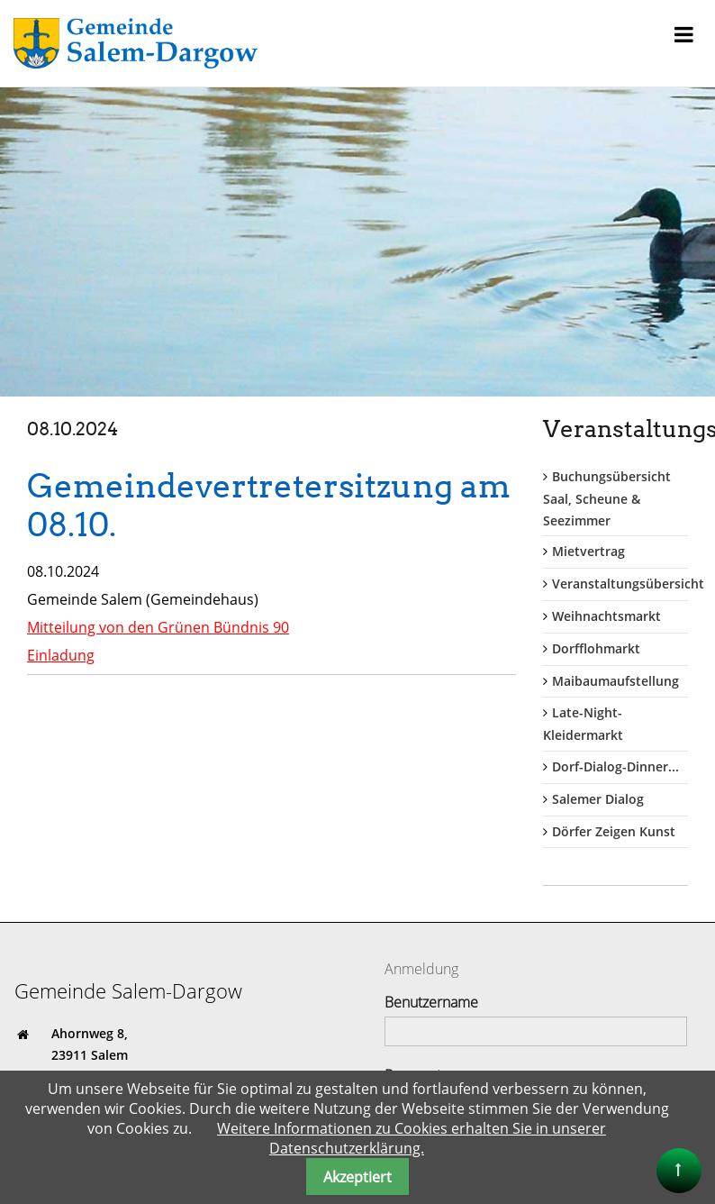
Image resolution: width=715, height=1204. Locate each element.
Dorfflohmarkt (596, 648)
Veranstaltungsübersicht (628, 583)
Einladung (61, 652)
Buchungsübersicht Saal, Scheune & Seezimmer (607, 498)
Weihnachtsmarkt (606, 616)
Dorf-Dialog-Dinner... (615, 766)
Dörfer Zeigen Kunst (613, 831)
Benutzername (431, 1002)
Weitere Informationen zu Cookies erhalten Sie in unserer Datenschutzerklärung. (411, 1138)
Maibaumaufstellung (615, 680)
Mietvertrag (588, 551)
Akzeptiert (357, 1177)
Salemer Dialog (598, 798)
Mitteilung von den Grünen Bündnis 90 (158, 624)
